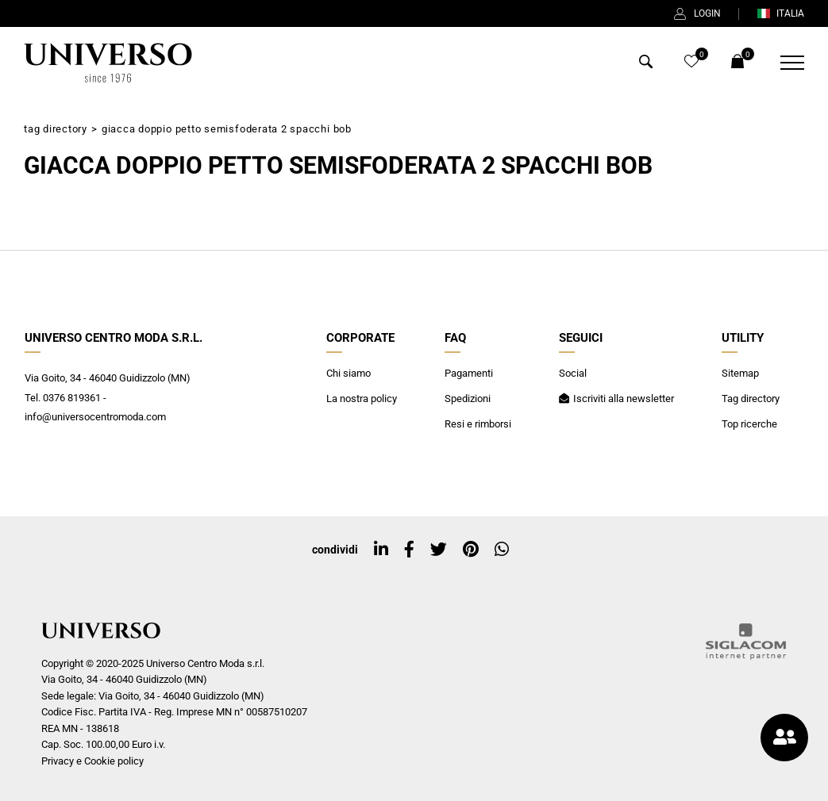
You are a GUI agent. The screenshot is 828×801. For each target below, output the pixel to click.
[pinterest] (471, 549)
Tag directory (55, 129)
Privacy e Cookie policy (92, 761)
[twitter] (438, 549)
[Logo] (108, 63)
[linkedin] (381, 549)
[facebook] (409, 549)
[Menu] (782, 63)
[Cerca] (646, 63)
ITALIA (780, 13)
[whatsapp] (502, 549)
